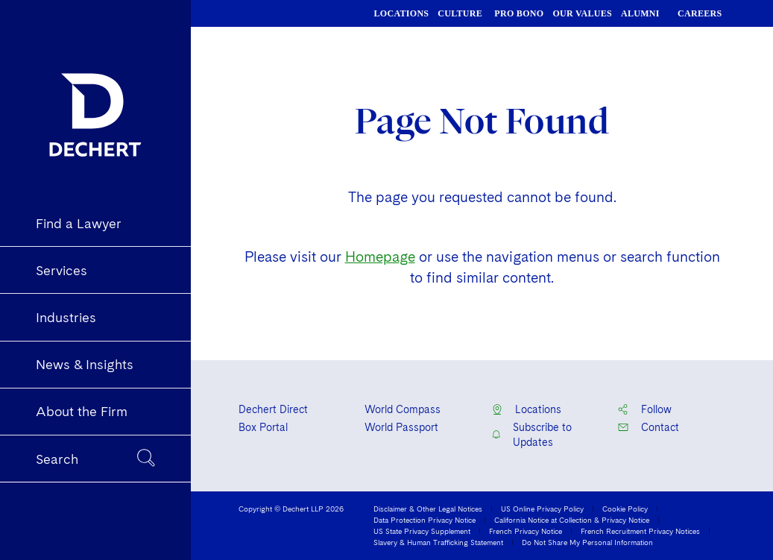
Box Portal (263, 427)
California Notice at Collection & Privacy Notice (571, 519)
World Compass (403, 409)
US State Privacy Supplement (421, 530)
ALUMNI (640, 13)
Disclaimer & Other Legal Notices (427, 508)
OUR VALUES (582, 13)
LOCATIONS (401, 13)
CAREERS (700, 13)
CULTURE (460, 13)
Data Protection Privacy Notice (424, 519)
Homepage (380, 256)
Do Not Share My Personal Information (587, 542)
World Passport (401, 427)
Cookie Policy (625, 508)
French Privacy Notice (525, 530)
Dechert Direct (273, 409)
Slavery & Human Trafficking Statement (438, 542)
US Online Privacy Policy (542, 508)
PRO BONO (518, 13)
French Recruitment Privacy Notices (640, 530)
